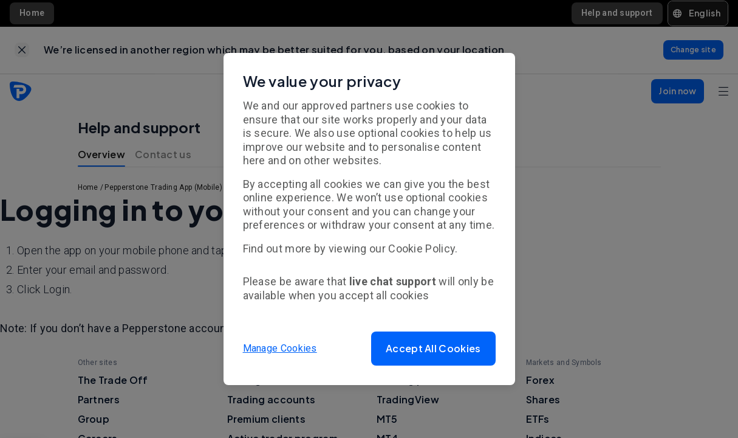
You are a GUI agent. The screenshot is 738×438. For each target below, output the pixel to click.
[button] (433, 349)
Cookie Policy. (422, 248)
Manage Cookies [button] (280, 348)
